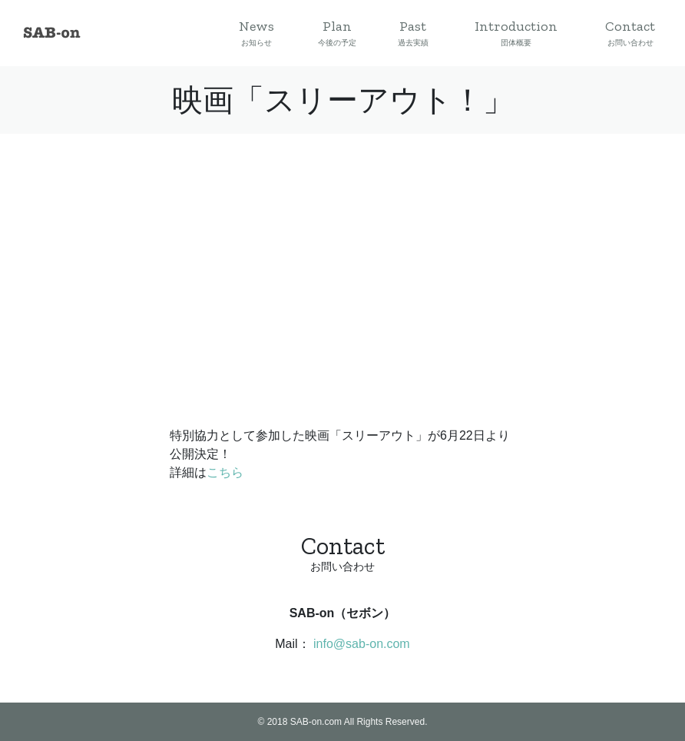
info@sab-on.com (361, 643)
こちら (225, 472)
